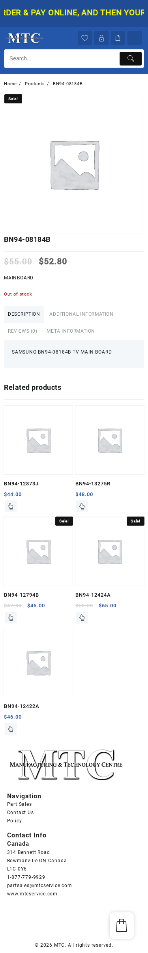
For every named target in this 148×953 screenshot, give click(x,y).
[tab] (24, 314)
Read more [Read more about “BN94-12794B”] (11, 617)
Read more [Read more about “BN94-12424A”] (82, 617)
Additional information (81, 314)
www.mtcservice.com (32, 894)
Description (24, 314)
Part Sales (19, 804)
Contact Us (20, 812)
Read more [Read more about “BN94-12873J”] (11, 506)
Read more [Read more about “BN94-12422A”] (11, 729)
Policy (14, 821)
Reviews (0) (22, 331)
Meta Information (71, 331)
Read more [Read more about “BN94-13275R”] (82, 506)
